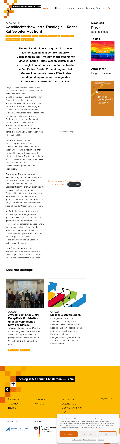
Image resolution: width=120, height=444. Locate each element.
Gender (35, 36)
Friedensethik (13, 350)
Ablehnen (88, 434)
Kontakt (39, 403)
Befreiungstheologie (12, 36)
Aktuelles (47, 8)
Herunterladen (74, 184)
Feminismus (26, 36)
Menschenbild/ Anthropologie (49, 36)
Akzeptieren (68, 434)
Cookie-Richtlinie (77, 440)
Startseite (13, 399)
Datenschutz (69, 403)
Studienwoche (25, 350)
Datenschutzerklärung (89, 440)
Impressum (101, 440)
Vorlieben (107, 434)
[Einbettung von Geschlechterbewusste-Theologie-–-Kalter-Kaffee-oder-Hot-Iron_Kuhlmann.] (67, 131)
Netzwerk (70, 8)
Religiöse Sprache (27, 40)
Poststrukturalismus (12, 40)
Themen (59, 8)
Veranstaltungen (86, 8)
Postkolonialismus (67, 36)
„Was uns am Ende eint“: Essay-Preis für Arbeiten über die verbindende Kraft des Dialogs (23, 320)
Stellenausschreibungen (65, 315)
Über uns (100, 8)
